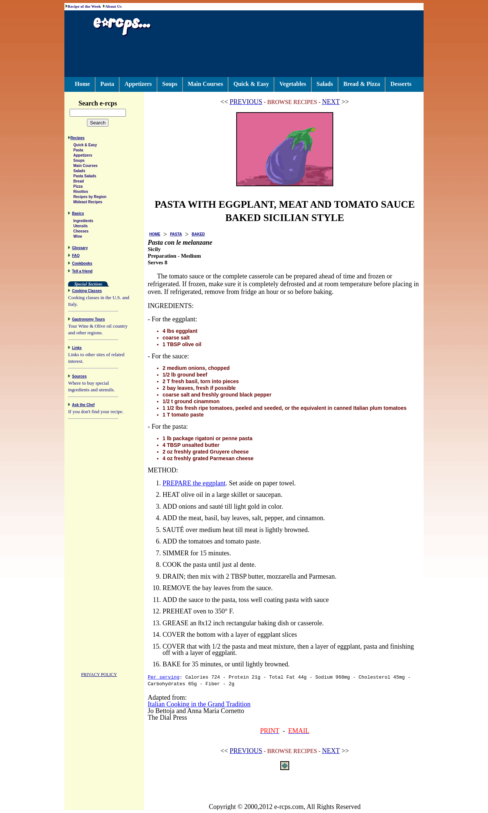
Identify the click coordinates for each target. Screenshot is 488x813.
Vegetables (292, 84)
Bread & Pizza (361, 84)
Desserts (400, 84)
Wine (77, 237)
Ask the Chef (83, 406)
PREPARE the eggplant (194, 483)
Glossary (80, 249)
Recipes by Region (89, 198)
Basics (78, 215)
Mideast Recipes (87, 203)
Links (77, 349)
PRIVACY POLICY (99, 675)
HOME (154, 234)
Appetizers (138, 84)
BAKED (198, 234)
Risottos (80, 193)
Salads (325, 84)
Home (82, 84)
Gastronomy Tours (88, 320)
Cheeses (80, 232)
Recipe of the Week (84, 6)
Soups (169, 84)
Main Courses (205, 84)
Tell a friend (82, 272)
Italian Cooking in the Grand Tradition (199, 704)
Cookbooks (82, 264)
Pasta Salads (84, 177)
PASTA (176, 234)
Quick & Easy (251, 84)
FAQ (76, 257)
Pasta (107, 84)
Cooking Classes (87, 292)
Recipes (77, 139)
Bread (78, 182)
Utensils (80, 227)
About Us (113, 6)
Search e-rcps (105, 103)
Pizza (78, 187)
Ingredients (83, 222)
